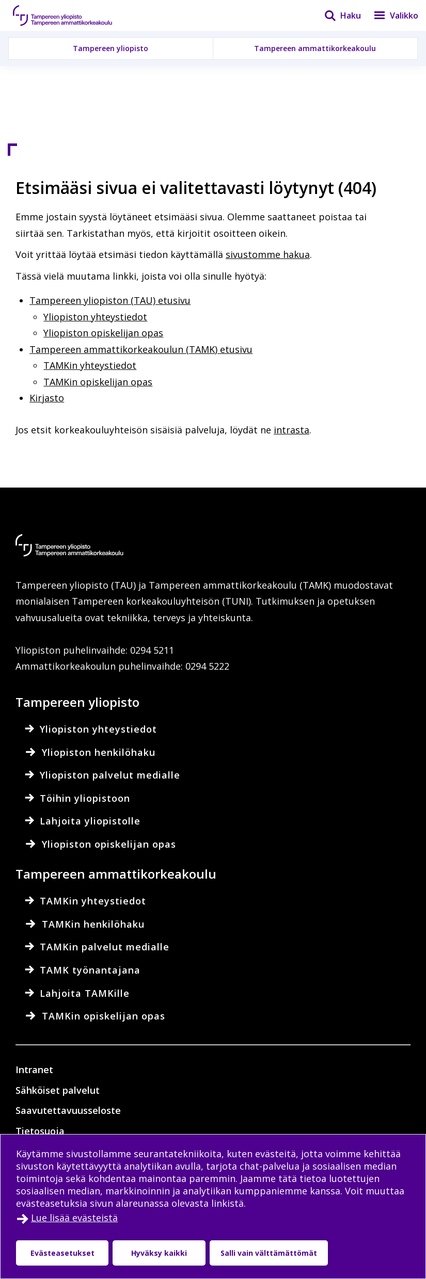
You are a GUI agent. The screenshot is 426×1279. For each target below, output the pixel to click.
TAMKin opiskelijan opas (97, 382)
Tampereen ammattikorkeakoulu (315, 48)
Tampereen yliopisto (110, 48)
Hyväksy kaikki (159, 1253)
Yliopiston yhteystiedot (95, 317)
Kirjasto (46, 398)
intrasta (291, 430)
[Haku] (336, 15)
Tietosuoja (40, 1131)
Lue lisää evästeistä (74, 1217)
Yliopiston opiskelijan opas (103, 333)
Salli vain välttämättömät (268, 1253)
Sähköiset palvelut (57, 1090)
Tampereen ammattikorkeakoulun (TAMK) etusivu (141, 349)
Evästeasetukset (62, 1253)
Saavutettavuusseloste (68, 1110)
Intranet (34, 1069)
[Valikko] (389, 15)
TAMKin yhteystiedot (89, 365)
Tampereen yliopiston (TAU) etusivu (110, 300)
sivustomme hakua (268, 254)
